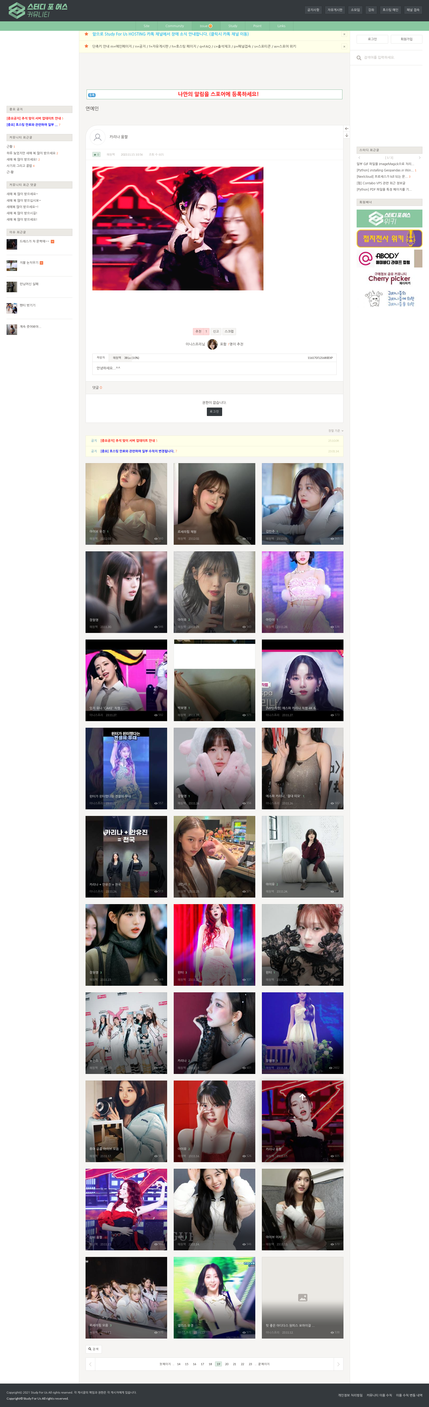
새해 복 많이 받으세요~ (22, 194)
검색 (93, 1349)
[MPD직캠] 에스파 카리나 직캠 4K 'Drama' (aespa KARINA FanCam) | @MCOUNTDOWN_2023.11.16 (302, 680)
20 (226, 1364)
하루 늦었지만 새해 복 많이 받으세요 (31, 153)
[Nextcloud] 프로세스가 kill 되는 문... (382, 176)
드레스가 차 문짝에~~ (34, 241)
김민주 (302, 504)
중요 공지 (16, 109)
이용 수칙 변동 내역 (409, 1395)
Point (257, 26)
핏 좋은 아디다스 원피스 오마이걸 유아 (302, 1298)
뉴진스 (126, 1033)
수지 (214, 1209)
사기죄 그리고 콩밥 (19, 165)
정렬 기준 (335, 431)
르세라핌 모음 (126, 1298)
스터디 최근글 (370, 150)
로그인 (214, 411)
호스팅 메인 (390, 10)
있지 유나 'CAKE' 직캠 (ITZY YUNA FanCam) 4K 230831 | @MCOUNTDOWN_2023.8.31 (126, 680)
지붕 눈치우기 (29, 262)
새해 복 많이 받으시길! (22, 213)
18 (210, 1364)
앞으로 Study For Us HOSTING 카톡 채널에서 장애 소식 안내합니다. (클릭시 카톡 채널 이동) (170, 34)
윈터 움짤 (126, 1209)
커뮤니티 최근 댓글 (23, 184)
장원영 (126, 592)
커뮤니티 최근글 (21, 137)
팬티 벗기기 (28, 305)
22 (242, 1364)
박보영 (214, 680)
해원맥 (111, 154)
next (419, 157)
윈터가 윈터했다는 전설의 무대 (126, 768)
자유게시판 (335, 10)
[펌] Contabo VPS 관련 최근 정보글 (381, 183)
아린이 (302, 592)
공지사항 (313, 10)
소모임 (355, 10)
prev (359, 157)
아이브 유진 (126, 504)
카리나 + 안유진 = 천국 (126, 857)
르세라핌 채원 (214, 504)
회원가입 (406, 39)
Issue (206, 26)
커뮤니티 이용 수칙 (379, 1395)
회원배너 (366, 202)
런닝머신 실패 (29, 284)
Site (146, 26)
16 (194, 1364)
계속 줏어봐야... (30, 326)
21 (234, 1364)
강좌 (371, 10)
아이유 (214, 592)
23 (250, 1364)
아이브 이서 (302, 1209)
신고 (216, 331)
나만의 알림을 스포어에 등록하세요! (218, 94)
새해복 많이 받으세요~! (22, 207)
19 (218, 1364)
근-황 (10, 172)
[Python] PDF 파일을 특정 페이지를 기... (384, 189)
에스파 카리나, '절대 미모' (302, 768)
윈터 (214, 945)
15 (186, 1364)
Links (282, 26)
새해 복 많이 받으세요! (22, 159)
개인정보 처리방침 (350, 1395)
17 (202, 1364)
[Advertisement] (39, 68)
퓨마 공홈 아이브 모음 (126, 1121)
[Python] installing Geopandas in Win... (385, 170)
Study (232, 26)
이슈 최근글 (17, 232)
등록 (92, 95)
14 (178, 1364)
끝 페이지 (264, 1364)
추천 (201, 332)
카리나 (214, 1033)
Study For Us (39, 1392)
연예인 (92, 108)
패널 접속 (413, 10)
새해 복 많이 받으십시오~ (24, 200)
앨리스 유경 (214, 1298)
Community (175, 26)
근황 (10, 146)
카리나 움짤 (118, 137)
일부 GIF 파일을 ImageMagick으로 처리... (385, 164)
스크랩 (229, 331)
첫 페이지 (165, 1364)
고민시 (214, 857)
